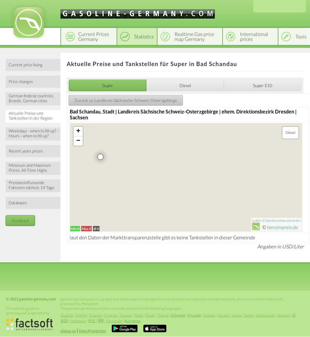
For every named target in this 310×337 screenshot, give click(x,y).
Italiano (125, 315)
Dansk (236, 315)
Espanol (95, 315)
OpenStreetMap (275, 220)
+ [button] (78, 131)
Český (150, 315)
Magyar (283, 315)
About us (68, 331)
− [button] (78, 141)
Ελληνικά (178, 315)
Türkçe (163, 315)
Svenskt (209, 315)
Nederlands (265, 315)
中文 (91, 320)
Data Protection (92, 331)
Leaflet (256, 220)
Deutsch (66, 315)
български (132, 320)
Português (114, 320)
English (81, 315)
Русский (194, 315)
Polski (138, 315)
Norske (223, 315)
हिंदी (101, 320)
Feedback (20, 220)
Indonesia (78, 320)
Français (110, 315)
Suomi (249, 315)
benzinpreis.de (282, 227)
